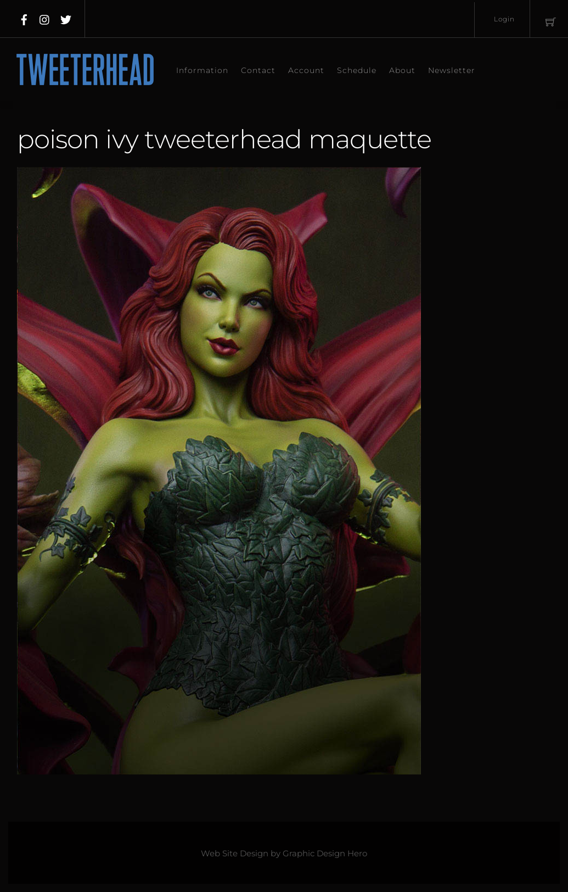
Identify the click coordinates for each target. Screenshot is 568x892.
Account (306, 70)
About (402, 70)
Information (202, 70)
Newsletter (451, 70)
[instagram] (45, 17)
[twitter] (66, 17)
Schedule (356, 70)
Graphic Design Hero (325, 853)
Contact (258, 70)
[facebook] (24, 17)
